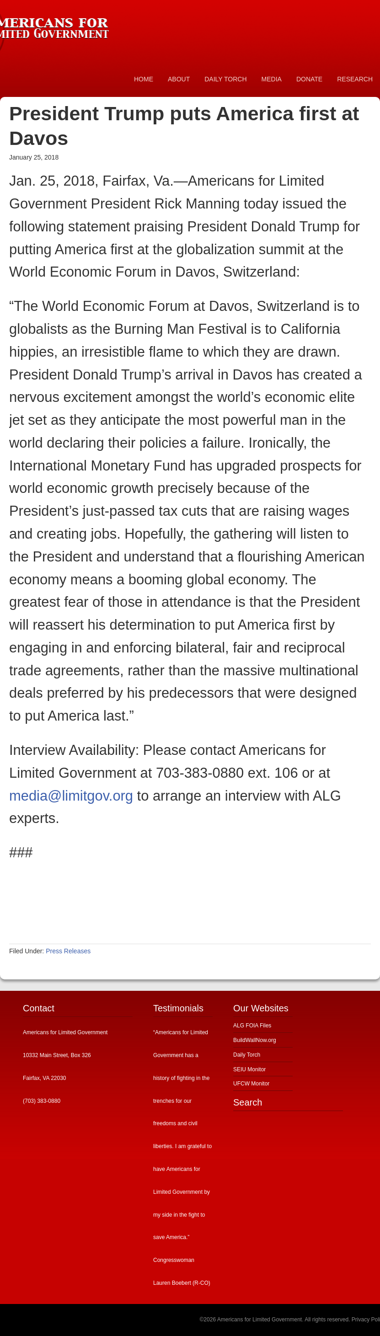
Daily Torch (246, 1055)
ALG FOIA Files (252, 1025)
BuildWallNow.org (254, 1040)
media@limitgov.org (71, 796)
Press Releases (68, 951)
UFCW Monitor (251, 1083)
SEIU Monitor (249, 1069)
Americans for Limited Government (68, 25)
